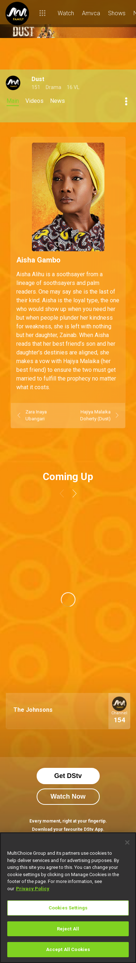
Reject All (68, 929)
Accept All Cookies (68, 949)
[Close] (127, 842)
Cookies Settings (68, 908)
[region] (68, 897)
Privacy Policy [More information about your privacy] (32, 888)
